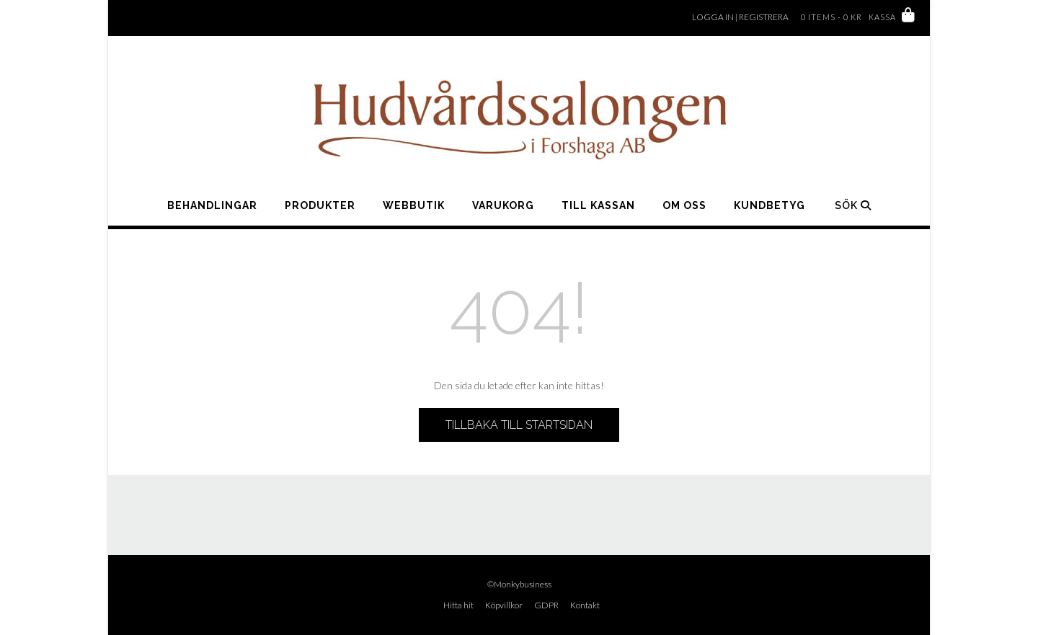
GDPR (546, 605)
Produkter (320, 205)
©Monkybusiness (519, 584)
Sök (853, 205)
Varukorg (503, 205)
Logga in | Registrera (740, 17)
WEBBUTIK (414, 205)
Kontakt (585, 605)
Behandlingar (212, 205)
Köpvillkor (504, 605)
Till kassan (598, 205)
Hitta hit (458, 605)
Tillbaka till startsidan (519, 425)
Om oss (684, 205)
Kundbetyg (769, 205)
